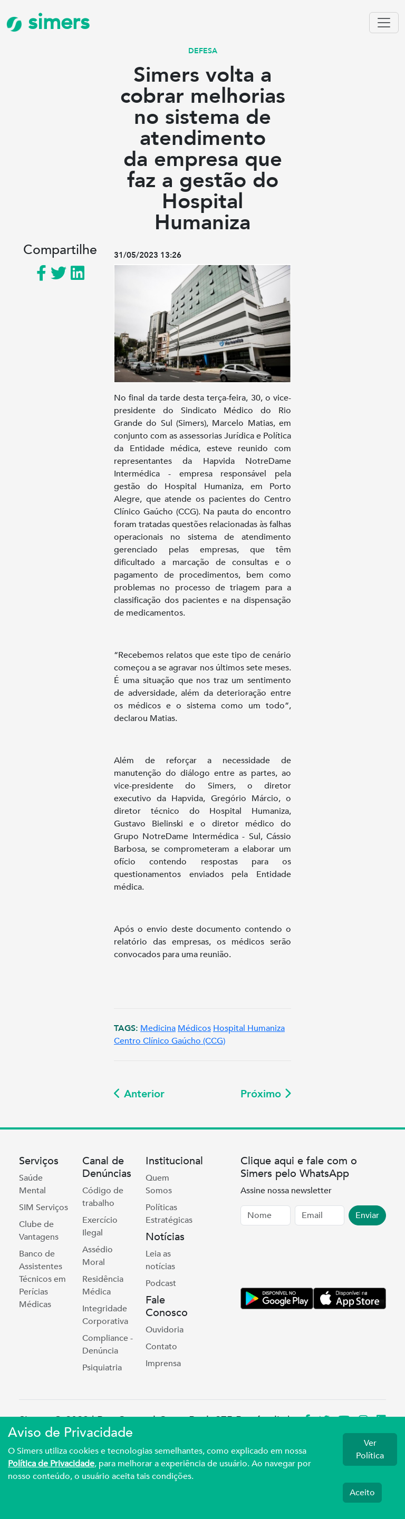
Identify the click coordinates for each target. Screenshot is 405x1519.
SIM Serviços (43, 1207)
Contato (161, 1346)
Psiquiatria (102, 1368)
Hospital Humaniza (249, 1028)
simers (48, 22)
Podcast (161, 1283)
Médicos (194, 1028)
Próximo (265, 1094)
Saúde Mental (32, 1184)
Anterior (139, 1094)
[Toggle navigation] (384, 22)
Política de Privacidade (51, 1463)
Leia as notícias (160, 1260)
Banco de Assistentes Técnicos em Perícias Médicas (42, 1279)
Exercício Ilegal (100, 1226)
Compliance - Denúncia (107, 1344)
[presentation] (320, 1258)
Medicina (158, 1028)
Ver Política (370, 1449)
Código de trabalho (102, 1197)
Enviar (367, 1215)
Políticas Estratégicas (169, 1214)
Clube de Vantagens (39, 1231)
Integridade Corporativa (105, 1315)
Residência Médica (102, 1285)
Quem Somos (159, 1184)
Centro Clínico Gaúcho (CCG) (169, 1041)
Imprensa (163, 1363)
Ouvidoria (165, 1330)
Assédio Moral (97, 1256)
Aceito (362, 1492)
